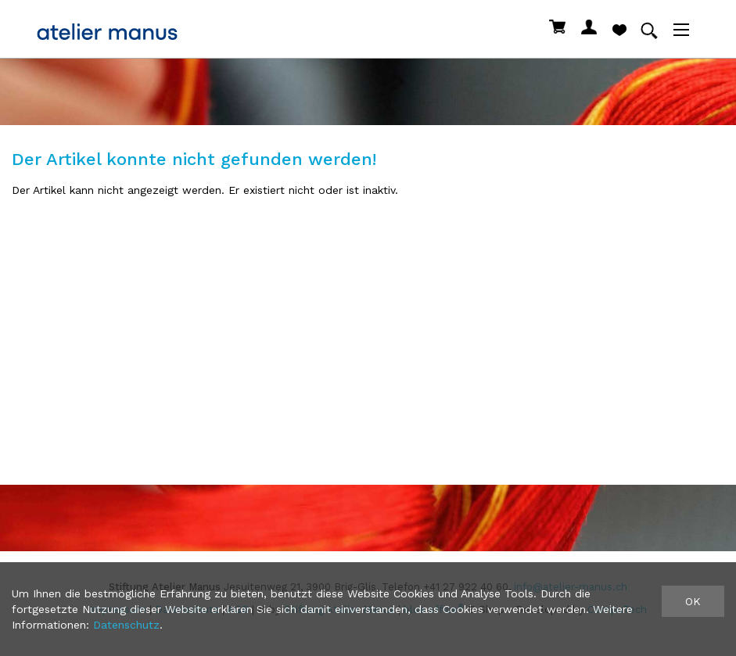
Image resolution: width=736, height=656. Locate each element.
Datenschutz (126, 624)
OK (693, 601)
